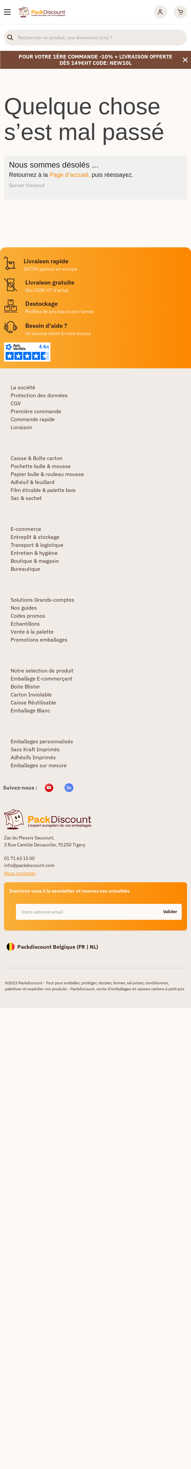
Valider (170, 912)
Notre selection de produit (42, 670)
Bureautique (25, 568)
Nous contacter (20, 873)
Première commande (36, 411)
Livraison (21, 427)
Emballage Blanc (30, 710)
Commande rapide (33, 419)
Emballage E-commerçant (41, 678)
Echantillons (25, 623)
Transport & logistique (37, 545)
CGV (16, 403)
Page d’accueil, (69, 175)
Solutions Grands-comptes (42, 599)
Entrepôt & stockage (35, 537)
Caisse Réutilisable (33, 702)
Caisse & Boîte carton (36, 458)
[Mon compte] (160, 12)
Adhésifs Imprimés (33, 757)
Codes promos (28, 615)
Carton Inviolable (31, 694)
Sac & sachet (26, 498)
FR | (84, 946)
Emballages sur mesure (39, 765)
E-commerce (26, 529)
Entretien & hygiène (34, 553)
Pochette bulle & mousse (41, 466)
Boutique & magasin (35, 560)
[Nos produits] (7, 12)
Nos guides (24, 607)
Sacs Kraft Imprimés (35, 749)
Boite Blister (25, 686)
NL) (94, 946)
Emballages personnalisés (42, 741)
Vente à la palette (32, 631)
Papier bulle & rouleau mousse (47, 474)
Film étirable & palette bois (43, 490)
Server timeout (27, 185)
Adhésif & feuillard (32, 482)
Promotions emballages (39, 639)
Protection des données (39, 395)
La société (23, 387)
